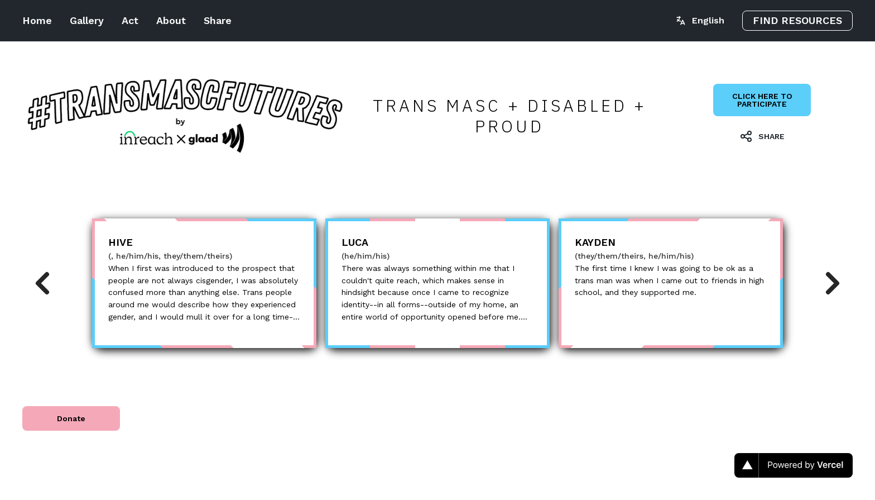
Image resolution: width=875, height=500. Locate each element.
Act (130, 20)
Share (218, 20)
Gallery (87, 20)
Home (37, 20)
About (171, 20)
